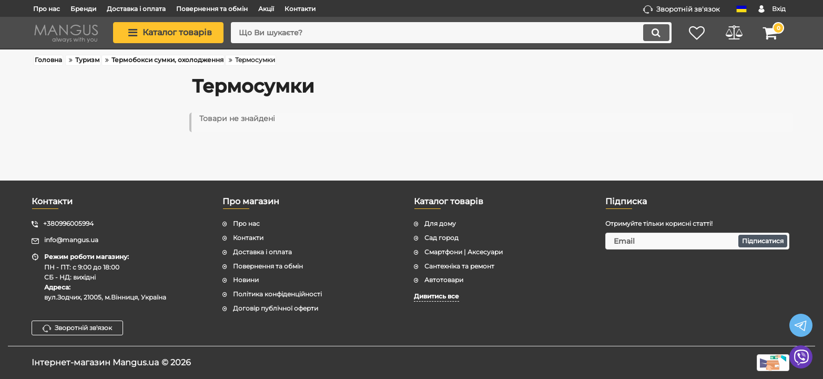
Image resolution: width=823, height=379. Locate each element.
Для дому (440, 223)
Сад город (441, 238)
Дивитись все (436, 296)
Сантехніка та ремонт (459, 266)
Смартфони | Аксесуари (463, 252)
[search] (451, 32)
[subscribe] (697, 241)
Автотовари (443, 280)
